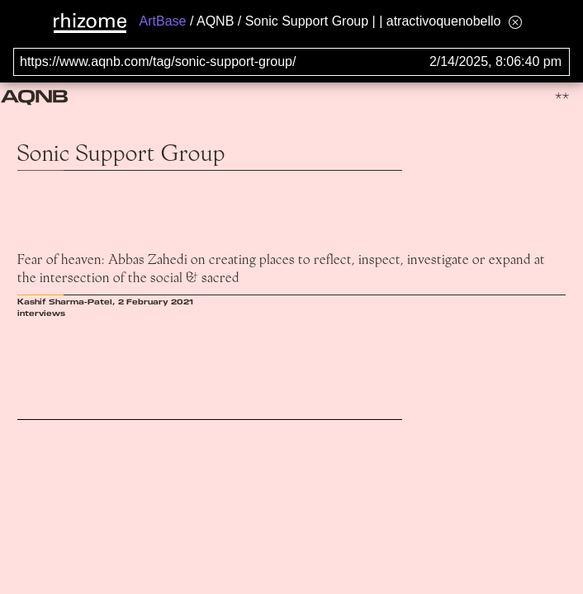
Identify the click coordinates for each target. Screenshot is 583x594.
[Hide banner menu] (515, 22)
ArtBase (163, 21)
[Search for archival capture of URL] (291, 62)
